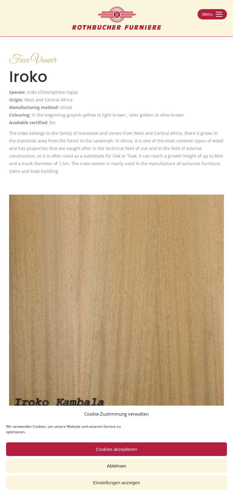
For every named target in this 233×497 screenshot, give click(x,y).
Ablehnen (116, 465)
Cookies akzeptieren (116, 449)
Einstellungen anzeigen (116, 482)
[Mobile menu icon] (212, 14)
